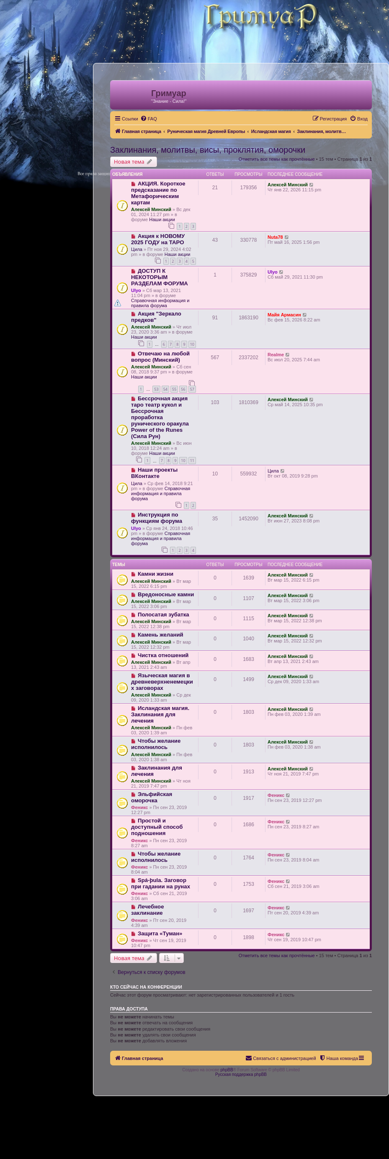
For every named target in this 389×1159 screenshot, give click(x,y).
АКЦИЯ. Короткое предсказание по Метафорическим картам (158, 193)
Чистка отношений (163, 655)
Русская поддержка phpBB (241, 1074)
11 (192, 460)
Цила (136, 249)
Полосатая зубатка (163, 614)
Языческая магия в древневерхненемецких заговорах (162, 681)
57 (192, 389)
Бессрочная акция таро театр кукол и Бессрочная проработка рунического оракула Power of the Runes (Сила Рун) (160, 417)
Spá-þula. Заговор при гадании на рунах (160, 883)
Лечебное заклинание (147, 909)
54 (165, 389)
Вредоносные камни (166, 594)
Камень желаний (160, 635)
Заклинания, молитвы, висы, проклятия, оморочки (207, 149)
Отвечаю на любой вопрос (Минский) (160, 356)
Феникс (139, 807)
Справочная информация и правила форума (160, 303)
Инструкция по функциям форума (156, 518)
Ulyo (136, 290)
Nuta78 (275, 237)
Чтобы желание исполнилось (155, 744)
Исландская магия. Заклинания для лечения (160, 714)
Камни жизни (155, 574)
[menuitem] (148, 119)
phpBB (227, 1070)
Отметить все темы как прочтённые (277, 159)
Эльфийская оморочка (151, 797)
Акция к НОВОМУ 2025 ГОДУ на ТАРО (158, 239)
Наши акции (162, 219)
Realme (276, 354)
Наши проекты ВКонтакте (154, 473)
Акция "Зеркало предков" (156, 317)
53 (156, 389)
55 (174, 389)
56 (183, 389)
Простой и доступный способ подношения (157, 826)
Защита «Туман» (160, 933)
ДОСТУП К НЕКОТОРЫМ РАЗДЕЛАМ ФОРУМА (159, 277)
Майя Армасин (284, 314)
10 (192, 344)
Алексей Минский (151, 209)
